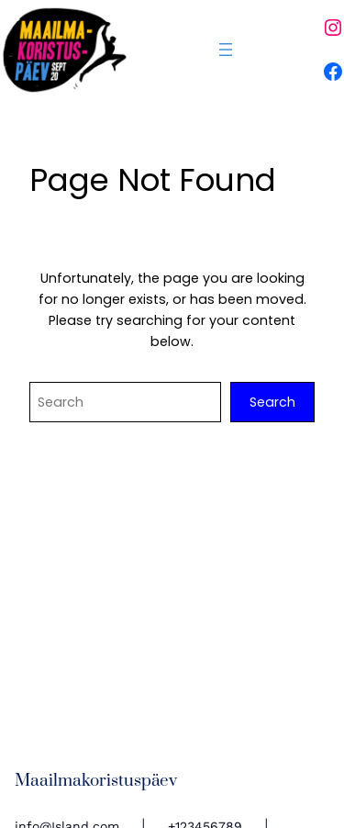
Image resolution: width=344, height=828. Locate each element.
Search (272, 402)
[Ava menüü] (226, 50)
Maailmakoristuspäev (96, 780)
